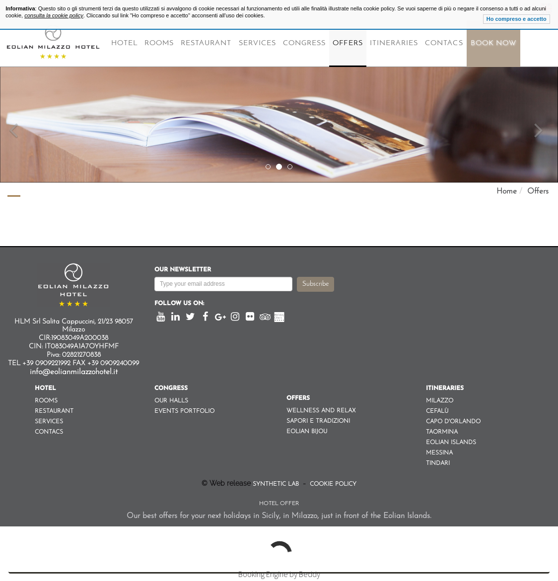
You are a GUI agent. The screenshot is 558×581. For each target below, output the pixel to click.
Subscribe (315, 284)
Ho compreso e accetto (517, 19)
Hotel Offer (279, 504)
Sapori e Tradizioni (318, 421)
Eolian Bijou (306, 432)
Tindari (438, 463)
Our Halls (171, 401)
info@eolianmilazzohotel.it (74, 372)
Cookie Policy (332, 484)
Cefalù (437, 411)
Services (257, 43)
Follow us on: (179, 304)
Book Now (493, 43)
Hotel (124, 43)
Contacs (444, 43)
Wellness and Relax (320, 411)
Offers (347, 43)
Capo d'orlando (453, 422)
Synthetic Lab (277, 484)
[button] (14, 91)
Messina (439, 453)
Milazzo (439, 401)
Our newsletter (182, 270)
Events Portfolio (184, 411)
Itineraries (394, 43)
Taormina (442, 432)
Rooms (159, 43)
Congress (304, 43)
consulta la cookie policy (53, 15)
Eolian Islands (451, 443)
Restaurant (206, 43)
